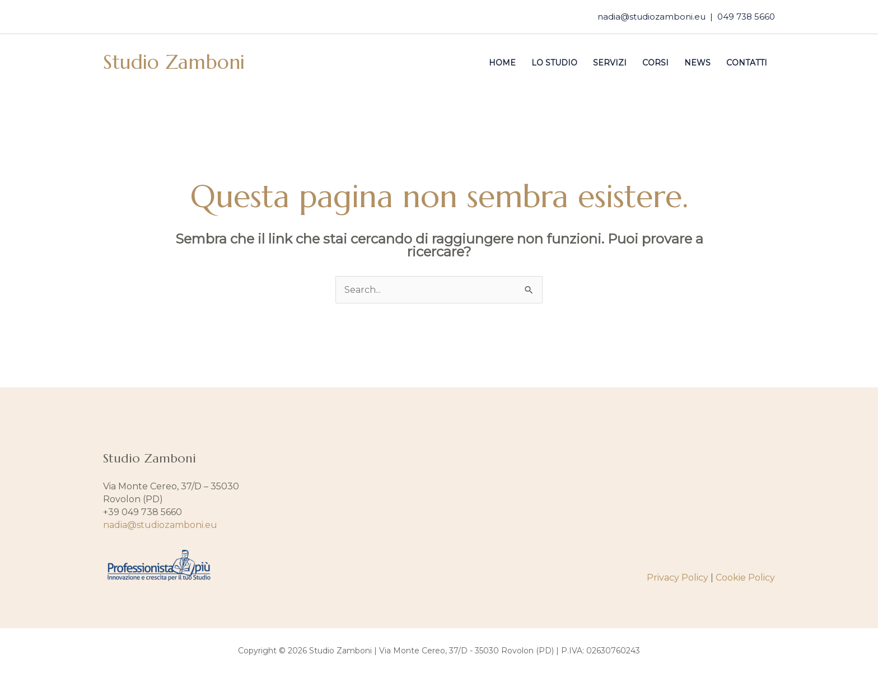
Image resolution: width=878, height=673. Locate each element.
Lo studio (554, 63)
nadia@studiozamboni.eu (651, 16)
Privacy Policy (677, 577)
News (697, 63)
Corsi (655, 63)
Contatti (746, 63)
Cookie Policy (745, 577)
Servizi (610, 63)
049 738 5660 (746, 16)
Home (502, 63)
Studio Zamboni (174, 62)
